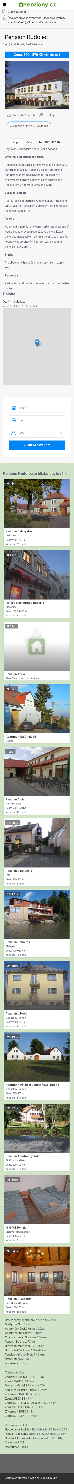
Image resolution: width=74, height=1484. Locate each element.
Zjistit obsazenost (37, 445)
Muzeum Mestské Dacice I (21, 1389)
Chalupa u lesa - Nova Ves (20, 1337)
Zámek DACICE (14, 1381)
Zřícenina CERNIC (15, 1411)
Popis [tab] (16, 142)
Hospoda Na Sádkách (18, 1429)
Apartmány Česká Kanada (21, 1328)
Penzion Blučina (15, 1341)
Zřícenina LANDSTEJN (18, 1394)
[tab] (49, 142)
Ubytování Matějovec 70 (19, 1345)
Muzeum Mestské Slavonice (22, 1385)
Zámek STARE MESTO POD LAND (25, 1402)
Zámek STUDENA (16, 1415)
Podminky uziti (49, 1477)
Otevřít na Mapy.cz (14, 301)
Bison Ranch (12, 1363)
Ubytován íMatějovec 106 (20, 1350)
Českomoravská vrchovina (24, 18)
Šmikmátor (12, 1359)
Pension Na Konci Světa (19, 1354)
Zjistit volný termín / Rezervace (29, 125)
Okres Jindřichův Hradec (42, 22)
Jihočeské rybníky (54, 18)
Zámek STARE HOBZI (18, 1407)
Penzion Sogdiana (16, 1433)
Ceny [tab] (29, 142)
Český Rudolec (17, 12)
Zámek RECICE (14, 1398)
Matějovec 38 (13, 1324)
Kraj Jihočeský (17, 22)
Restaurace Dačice (16, 1446)
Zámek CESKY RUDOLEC (20, 1377)
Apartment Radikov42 (18, 1332)
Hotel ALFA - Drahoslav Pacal (22, 1438)
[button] (37, 343)
